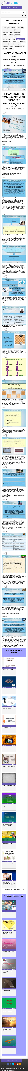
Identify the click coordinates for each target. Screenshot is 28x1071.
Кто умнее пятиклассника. (8, 745)
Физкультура (5, 44)
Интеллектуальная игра (8, 1047)
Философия (11, 44)
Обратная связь (20, 1067)
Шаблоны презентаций (7, 46)
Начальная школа (10, 37)
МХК (3, 37)
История (22, 32)
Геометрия (16, 30)
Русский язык (5, 42)
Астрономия (18, 27)
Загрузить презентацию (12, 7)
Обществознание (6, 39)
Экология (16, 46)
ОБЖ (16, 37)
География (10, 30)
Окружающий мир (15, 39)
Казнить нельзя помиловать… (9, 764)
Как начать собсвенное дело (9, 861)
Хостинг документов (11, 1068)
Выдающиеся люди (7, 725)
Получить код (6, 66)
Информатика (16, 32)
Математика (11, 34)
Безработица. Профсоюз (8, 667)
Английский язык (11, 27)
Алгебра (4, 27)
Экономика (21, 46)
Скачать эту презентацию (14, 63)
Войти (24, 15)
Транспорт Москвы (6, 988)
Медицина (17, 34)
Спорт (4, 910)
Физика (17, 42)
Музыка (22, 34)
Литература (5, 34)
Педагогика (22, 39)
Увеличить (22, 66)
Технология (12, 42)
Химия (17, 44)
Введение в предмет (7, 706)
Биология (4, 30)
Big (12, 2)
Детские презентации (7, 32)
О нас (3, 1067)
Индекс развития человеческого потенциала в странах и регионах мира (9, 881)
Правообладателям (10, 1067)
